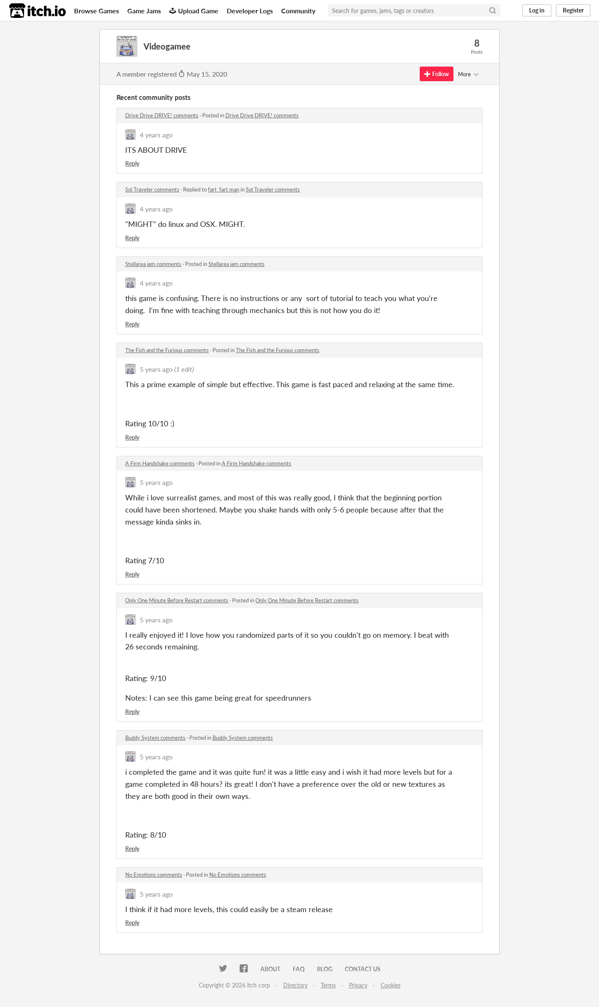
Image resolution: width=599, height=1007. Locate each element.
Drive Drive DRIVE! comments (161, 115)
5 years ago (156, 369)
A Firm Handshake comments (160, 463)
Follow (436, 73)
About (270, 968)
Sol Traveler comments (152, 189)
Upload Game (193, 11)
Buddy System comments (155, 737)
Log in (537, 10)
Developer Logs (250, 11)
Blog (324, 968)
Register (573, 10)
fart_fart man (223, 189)
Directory (295, 985)
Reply (132, 163)
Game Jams (144, 11)
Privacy (358, 985)
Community (298, 11)
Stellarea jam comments (153, 264)
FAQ (298, 968)
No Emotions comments (153, 874)
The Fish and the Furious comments (167, 350)
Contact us (363, 968)
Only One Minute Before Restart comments (176, 600)
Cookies (391, 985)
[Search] (492, 10)
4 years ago (156, 135)
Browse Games (96, 11)
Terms (328, 985)
